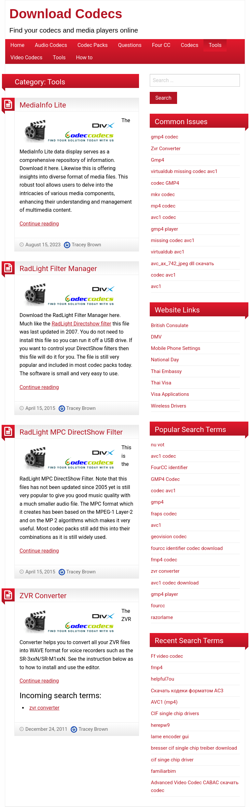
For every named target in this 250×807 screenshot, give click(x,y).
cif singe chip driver (172, 760)
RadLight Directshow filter (81, 324)
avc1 (156, 286)
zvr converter (44, 708)
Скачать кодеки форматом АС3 (187, 691)
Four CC (161, 45)
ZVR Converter (43, 595)
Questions (130, 45)
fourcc (158, 606)
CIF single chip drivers (175, 713)
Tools (215, 45)
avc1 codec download (175, 583)
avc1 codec (163, 217)
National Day (165, 360)
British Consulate (169, 325)
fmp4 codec (164, 560)
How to (84, 57)
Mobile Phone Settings (176, 348)
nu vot (157, 445)
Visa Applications (170, 394)
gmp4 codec (164, 137)
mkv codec (163, 194)
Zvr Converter (166, 148)
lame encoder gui (170, 737)
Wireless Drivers (169, 406)
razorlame (162, 617)
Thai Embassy (166, 371)
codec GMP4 (165, 183)
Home (17, 45)
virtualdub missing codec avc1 (184, 171)
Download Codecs (65, 14)
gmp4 (157, 502)
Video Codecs (26, 57)
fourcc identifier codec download (187, 548)
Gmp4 (157, 160)
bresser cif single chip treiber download (194, 748)
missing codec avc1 (173, 240)
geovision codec (169, 537)
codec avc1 (163, 275)
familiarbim (163, 771)
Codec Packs (92, 45)
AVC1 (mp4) (164, 702)
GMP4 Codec (165, 479)
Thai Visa (161, 383)
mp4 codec (163, 206)
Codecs (190, 45)
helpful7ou (162, 679)
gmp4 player (164, 229)
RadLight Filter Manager (58, 268)
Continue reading (39, 224)
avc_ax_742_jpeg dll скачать (182, 264)
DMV (156, 337)
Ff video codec (167, 656)
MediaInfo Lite (43, 105)
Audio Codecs (51, 45)
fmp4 (157, 667)
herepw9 (160, 725)
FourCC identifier (169, 467)
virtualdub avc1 (168, 252)
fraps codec (164, 514)
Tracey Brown (86, 245)
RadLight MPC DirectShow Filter (71, 432)
